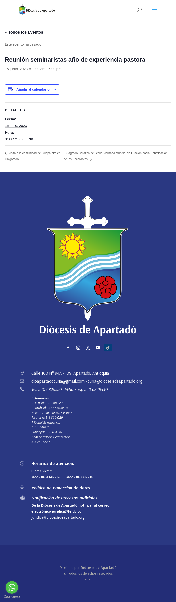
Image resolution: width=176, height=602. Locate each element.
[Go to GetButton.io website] (12, 597)
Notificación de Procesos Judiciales (64, 498)
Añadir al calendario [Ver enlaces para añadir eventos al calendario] (33, 89)
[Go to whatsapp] (12, 587)
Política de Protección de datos (60, 488)
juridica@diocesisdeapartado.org (58, 517)
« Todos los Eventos (24, 32)
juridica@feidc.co (66, 511)
